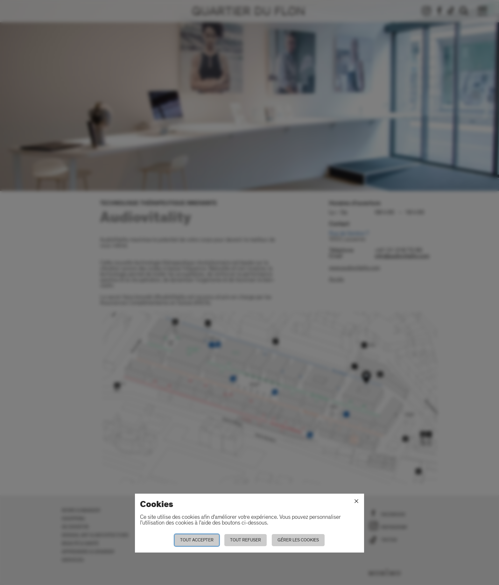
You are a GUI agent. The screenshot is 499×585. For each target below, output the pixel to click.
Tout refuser (245, 540)
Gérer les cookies (298, 540)
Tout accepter (197, 540)
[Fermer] (356, 501)
